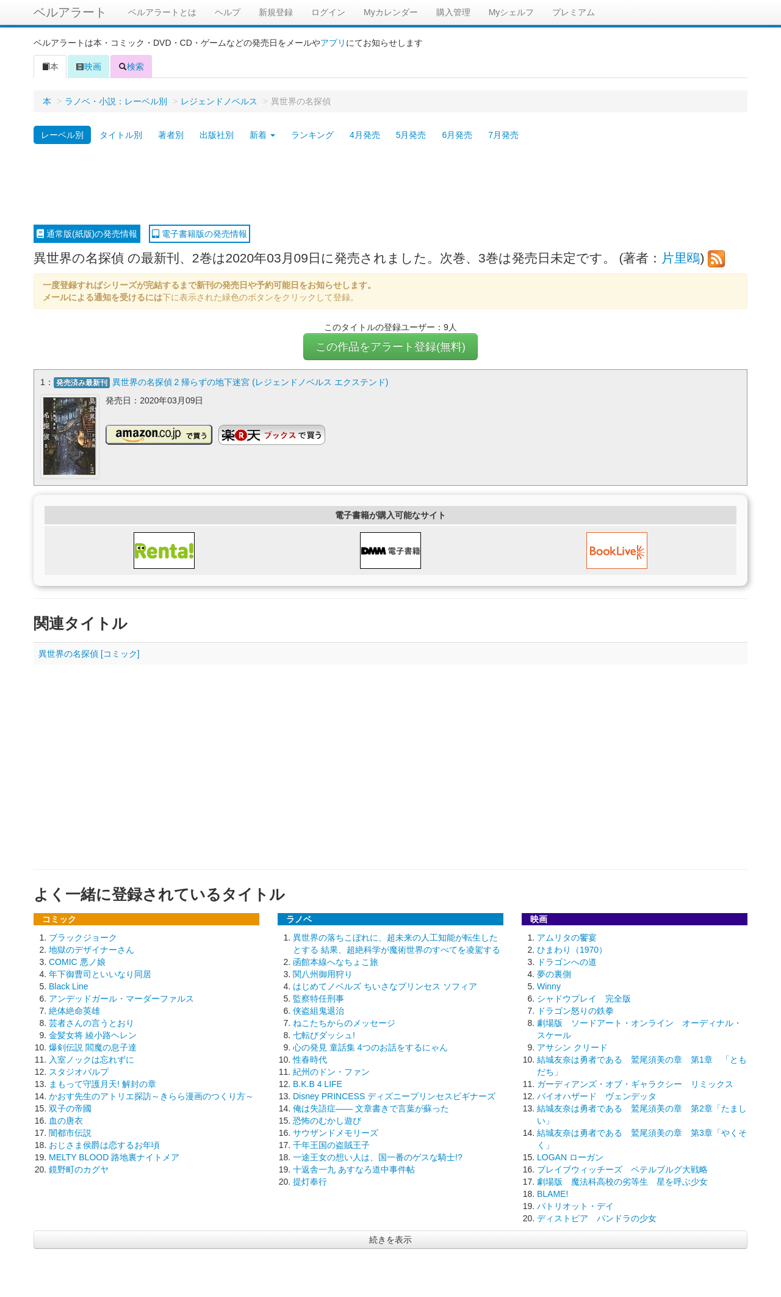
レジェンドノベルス (219, 101)
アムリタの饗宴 (567, 937)
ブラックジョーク (83, 937)
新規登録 (276, 12)
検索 (131, 66)
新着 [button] (262, 135)
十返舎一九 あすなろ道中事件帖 (354, 1169)
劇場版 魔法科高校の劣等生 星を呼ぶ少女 (622, 1181)
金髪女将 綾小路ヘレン (93, 1034)
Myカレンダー (391, 12)
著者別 (171, 135)
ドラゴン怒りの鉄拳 (575, 1010)
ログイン (328, 12)
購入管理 (453, 12)
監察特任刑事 (318, 998)
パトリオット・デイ (575, 1205)
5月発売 (411, 135)
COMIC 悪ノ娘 (77, 961)
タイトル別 (120, 135)
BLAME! (552, 1193)
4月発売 (365, 135)
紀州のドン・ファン (331, 1071)
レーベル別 (62, 135)
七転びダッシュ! (324, 1034)
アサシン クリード (572, 1047)
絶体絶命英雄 (74, 1010)
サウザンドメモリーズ (335, 1132)
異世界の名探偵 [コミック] (89, 653)
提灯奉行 (310, 1181)
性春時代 (310, 1059)
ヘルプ (227, 12)
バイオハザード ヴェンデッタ (597, 1095)
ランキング (312, 135)
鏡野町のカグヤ (79, 1169)
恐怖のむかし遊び (327, 1120)
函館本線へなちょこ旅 (335, 961)
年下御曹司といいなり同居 (100, 973)
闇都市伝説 (70, 1132)
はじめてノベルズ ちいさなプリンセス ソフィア (385, 986)
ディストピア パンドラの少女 (597, 1218)
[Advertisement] (390, 184)
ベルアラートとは (162, 12)
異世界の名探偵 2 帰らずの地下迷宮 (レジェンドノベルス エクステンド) (250, 382)
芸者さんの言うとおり (91, 1022)
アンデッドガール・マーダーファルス (121, 998)
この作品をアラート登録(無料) (390, 347)
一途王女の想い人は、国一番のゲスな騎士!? (377, 1157)
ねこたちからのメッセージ (344, 1022)
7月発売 (503, 135)
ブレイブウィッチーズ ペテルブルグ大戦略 (622, 1169)
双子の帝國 (70, 1108)
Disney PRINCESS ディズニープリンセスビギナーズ (394, 1095)
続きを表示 (390, 1239)
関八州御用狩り (323, 973)
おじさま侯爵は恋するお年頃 (104, 1144)
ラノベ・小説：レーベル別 (116, 101)
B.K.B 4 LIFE (317, 1083)
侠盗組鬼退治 (318, 1010)
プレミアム (573, 12)
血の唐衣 (66, 1120)
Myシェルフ (511, 12)
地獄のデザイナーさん (91, 949)
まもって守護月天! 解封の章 (102, 1083)
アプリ (333, 43)
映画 (88, 66)
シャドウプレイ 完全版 (584, 998)
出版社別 (217, 135)
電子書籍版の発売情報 (199, 234)
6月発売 (457, 135)
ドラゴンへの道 (567, 961)
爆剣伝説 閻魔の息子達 (93, 1047)
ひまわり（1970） (572, 949)
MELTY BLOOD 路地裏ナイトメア (114, 1157)
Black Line (68, 986)
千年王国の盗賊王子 (331, 1144)
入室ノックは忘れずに (91, 1059)
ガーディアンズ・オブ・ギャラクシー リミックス (635, 1083)
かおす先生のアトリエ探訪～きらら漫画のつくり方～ (151, 1095)
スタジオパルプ (79, 1071)
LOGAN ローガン (570, 1157)
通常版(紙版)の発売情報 (87, 234)
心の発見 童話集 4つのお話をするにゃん (370, 1047)
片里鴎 (680, 258)
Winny (549, 986)
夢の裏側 (554, 973)
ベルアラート (70, 12)
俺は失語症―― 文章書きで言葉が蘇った (371, 1108)
